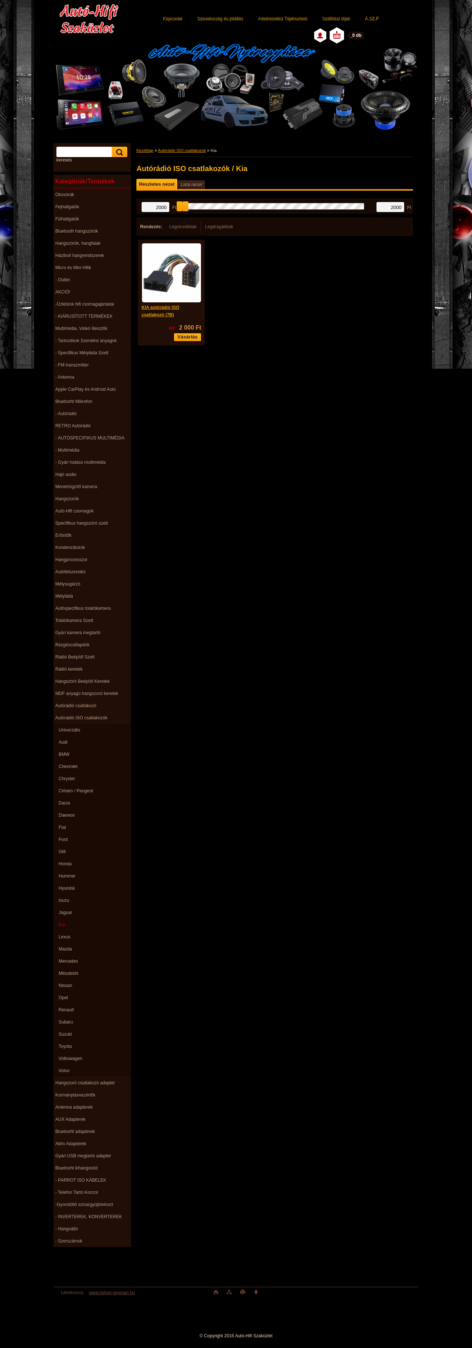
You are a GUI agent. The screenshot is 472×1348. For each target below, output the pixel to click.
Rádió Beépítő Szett (75, 657)
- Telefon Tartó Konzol (76, 1192)
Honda (65, 863)
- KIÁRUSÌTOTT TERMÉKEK (83, 316)
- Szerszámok (68, 1241)
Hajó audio (65, 474)
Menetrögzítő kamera (76, 486)
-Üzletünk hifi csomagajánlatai (84, 304)
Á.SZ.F (371, 18)
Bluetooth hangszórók (76, 231)
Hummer (67, 876)
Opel (63, 997)
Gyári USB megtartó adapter (83, 1155)
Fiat (62, 827)
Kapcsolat (172, 18)
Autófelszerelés (70, 571)
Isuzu (64, 900)
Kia (62, 924)
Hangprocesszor (71, 559)
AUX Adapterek (70, 1119)
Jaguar (65, 912)
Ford (63, 839)
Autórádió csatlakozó (75, 705)
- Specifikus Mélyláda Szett (81, 352)
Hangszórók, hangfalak (78, 243)
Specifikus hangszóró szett (81, 523)
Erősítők (63, 535)
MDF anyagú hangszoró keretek (86, 693)
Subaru (66, 1022)
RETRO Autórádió (73, 425)
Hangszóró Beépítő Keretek (82, 681)
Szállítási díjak (336, 18)
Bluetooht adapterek (75, 1131)
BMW (64, 754)
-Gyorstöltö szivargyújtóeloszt (84, 1204)
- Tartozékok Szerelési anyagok (86, 340)
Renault (66, 1009)
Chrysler (67, 778)
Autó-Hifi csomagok (74, 511)
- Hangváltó (66, 1228)
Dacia (64, 803)
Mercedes (68, 961)
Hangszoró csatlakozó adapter (85, 1082)
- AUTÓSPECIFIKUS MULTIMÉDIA (90, 438)
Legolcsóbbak (183, 226)
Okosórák (64, 194)
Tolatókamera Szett (74, 620)
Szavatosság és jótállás (220, 18)
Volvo (64, 1070)
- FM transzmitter (72, 365)
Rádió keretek (69, 669)
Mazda (65, 949)
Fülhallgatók (67, 219)
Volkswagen (70, 1058)
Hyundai (67, 888)
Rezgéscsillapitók (72, 644)
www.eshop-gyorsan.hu (112, 1292)
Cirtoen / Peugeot (76, 790)
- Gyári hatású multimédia (80, 462)
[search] (118, 152)
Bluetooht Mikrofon (73, 401)
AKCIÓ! (62, 292)
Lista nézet (191, 184)
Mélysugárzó (67, 584)
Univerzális (69, 730)
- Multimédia (67, 450)
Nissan (65, 985)
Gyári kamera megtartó (78, 632)
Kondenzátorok (70, 547)
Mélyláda (64, 596)
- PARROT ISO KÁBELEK (80, 1180)
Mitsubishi (68, 973)
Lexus (64, 936)
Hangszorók (67, 498)
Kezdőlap (144, 150)
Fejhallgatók (67, 206)
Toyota (65, 1046)
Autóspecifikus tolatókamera (83, 608)
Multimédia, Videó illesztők (81, 328)
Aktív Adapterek (70, 1143)
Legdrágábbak (219, 226)
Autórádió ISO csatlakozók (81, 717)
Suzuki (65, 1034)
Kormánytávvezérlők (75, 1095)
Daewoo (67, 815)
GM (62, 851)
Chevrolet (68, 766)
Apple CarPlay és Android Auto (85, 389)
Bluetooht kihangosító (76, 1168)
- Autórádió (66, 413)
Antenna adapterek (74, 1107)
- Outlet (62, 279)
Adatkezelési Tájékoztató (282, 18)
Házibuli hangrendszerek (79, 255)
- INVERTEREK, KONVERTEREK (88, 1216)
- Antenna (64, 377)
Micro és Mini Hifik (73, 267)
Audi (63, 742)
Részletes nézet (156, 184)
